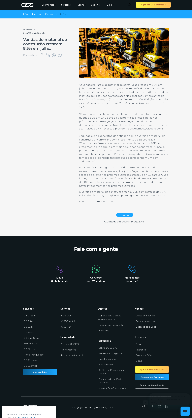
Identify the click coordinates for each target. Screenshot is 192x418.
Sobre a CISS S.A (107, 347)
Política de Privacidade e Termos (111, 372)
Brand (139, 360)
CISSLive (28, 321)
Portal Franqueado (34, 354)
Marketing (101, 407)
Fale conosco (105, 364)
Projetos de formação (72, 355)
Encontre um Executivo (152, 377)
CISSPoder (30, 315)
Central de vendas (145, 321)
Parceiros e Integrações (111, 353)
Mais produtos (40, 372)
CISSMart (66, 326)
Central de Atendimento (152, 385)
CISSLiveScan (31, 338)
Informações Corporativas (112, 388)
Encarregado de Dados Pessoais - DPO (110, 381)
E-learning (103, 330)
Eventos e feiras (144, 355)
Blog (110, 4)
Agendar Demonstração (153, 5)
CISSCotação (31, 360)
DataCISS (66, 315)
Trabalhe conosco (107, 359)
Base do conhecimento (111, 325)
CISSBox (28, 326)
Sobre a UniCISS (70, 344)
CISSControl (30, 365)
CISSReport (30, 349)
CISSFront (29, 332)
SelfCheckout (31, 343)
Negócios (124, 215)
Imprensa (141, 349)
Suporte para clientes (109, 317)
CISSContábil (68, 321)
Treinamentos (68, 349)
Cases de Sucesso (145, 315)
